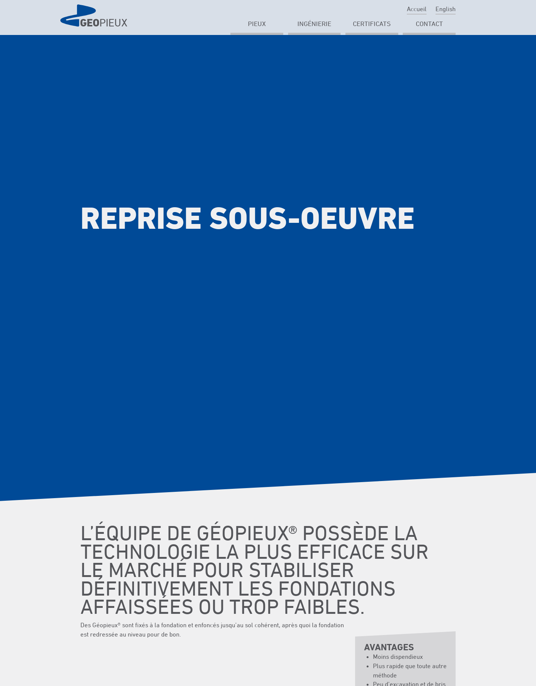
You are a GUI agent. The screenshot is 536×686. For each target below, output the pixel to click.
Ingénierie (314, 24)
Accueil (417, 9)
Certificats (372, 24)
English (446, 9)
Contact (429, 24)
